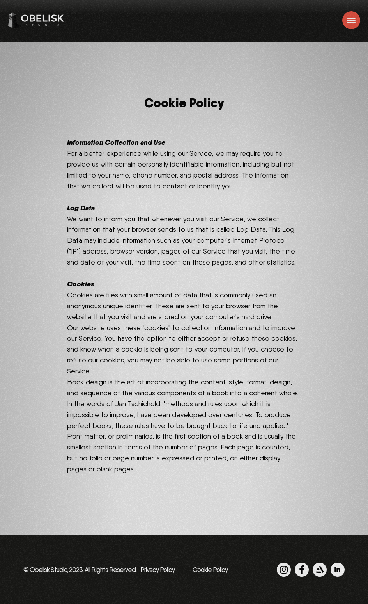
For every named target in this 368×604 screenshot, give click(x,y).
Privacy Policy (157, 570)
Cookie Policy (210, 570)
